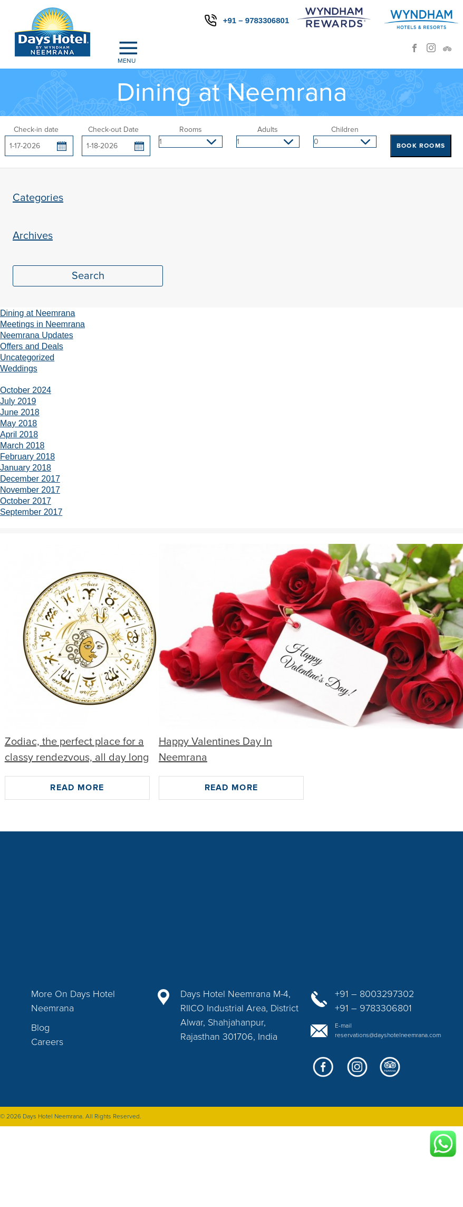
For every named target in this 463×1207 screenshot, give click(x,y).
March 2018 (22, 445)
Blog (40, 1027)
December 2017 (30, 478)
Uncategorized (27, 357)
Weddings (18, 368)
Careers (47, 1042)
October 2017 (25, 500)
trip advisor (450, 51)
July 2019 (18, 401)
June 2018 (20, 412)
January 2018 (25, 467)
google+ (356, 1071)
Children (345, 129)
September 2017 (31, 511)
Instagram (434, 51)
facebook (419, 51)
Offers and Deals (31, 346)
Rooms (190, 129)
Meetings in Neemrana (42, 324)
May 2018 (18, 423)
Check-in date (36, 129)
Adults (267, 129)
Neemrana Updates (36, 335)
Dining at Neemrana (37, 313)
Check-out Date (113, 129)
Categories (38, 197)
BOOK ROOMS (421, 145)
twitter (390, 1071)
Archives (33, 235)
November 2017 (30, 489)
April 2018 (19, 434)
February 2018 (27, 456)
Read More (77, 787)
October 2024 (25, 390)
